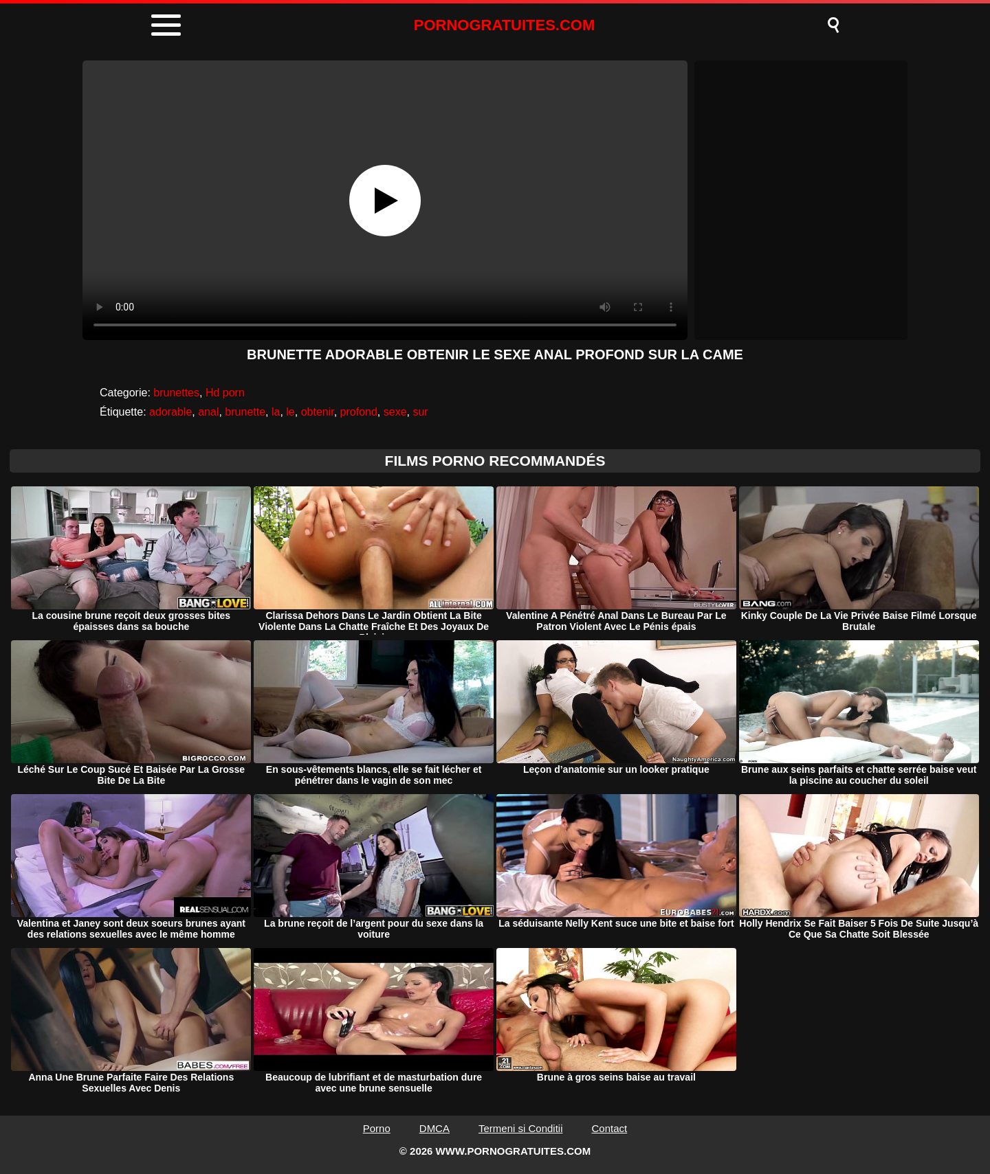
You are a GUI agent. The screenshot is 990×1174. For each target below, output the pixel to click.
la (276, 412)
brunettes (176, 392)
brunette (245, 412)
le (290, 412)
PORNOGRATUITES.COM (504, 25)
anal (208, 412)
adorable (170, 412)
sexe (395, 412)
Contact (610, 1128)
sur (420, 412)
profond (358, 412)
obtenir (317, 412)
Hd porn (225, 392)
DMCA (434, 1128)
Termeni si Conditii (520, 1128)
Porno (376, 1128)
